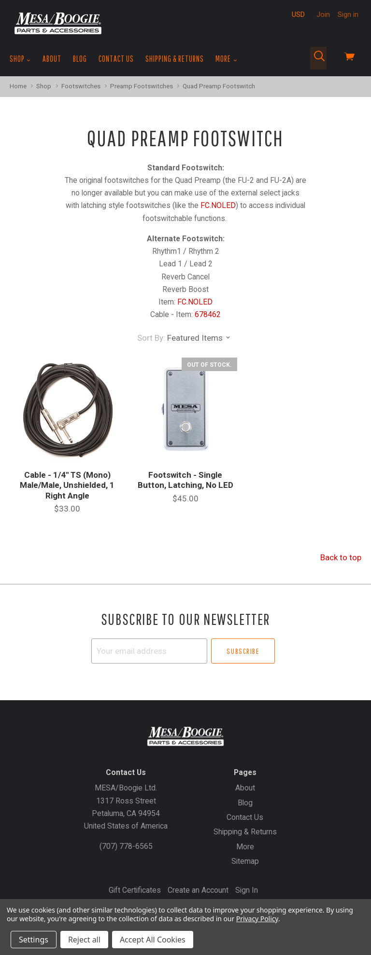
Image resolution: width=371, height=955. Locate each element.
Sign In (246, 890)
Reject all (84, 939)
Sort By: (151, 338)
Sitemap (245, 861)
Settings (33, 939)
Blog (80, 58)
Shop (20, 59)
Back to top (340, 557)
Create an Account (198, 890)
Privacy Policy (257, 918)
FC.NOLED (218, 205)
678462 (208, 314)
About (52, 58)
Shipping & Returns (174, 58)
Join (323, 14)
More (226, 59)
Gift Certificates (135, 890)
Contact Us (116, 58)
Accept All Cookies (153, 939)
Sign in (348, 14)
